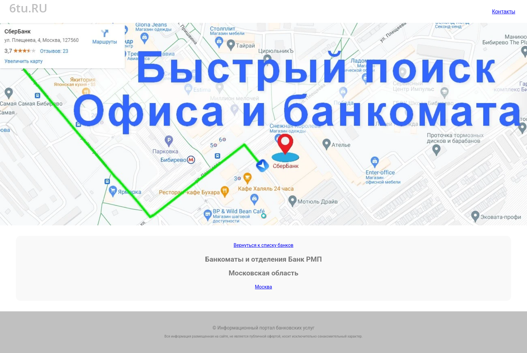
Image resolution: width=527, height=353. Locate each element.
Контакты (503, 11)
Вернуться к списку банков (263, 245)
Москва (263, 287)
